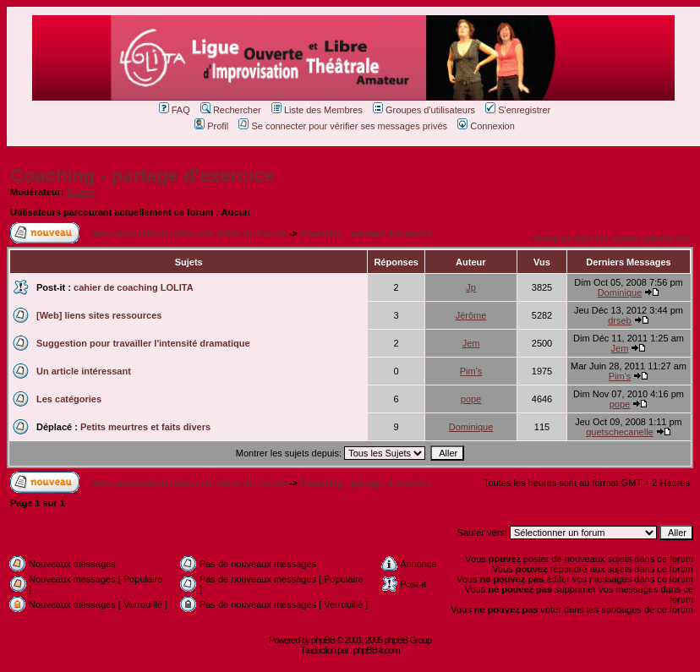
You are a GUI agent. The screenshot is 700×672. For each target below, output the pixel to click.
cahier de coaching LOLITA (134, 287)
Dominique (620, 292)
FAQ (174, 110)
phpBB (323, 640)
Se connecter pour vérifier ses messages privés (342, 126)
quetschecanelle (620, 432)
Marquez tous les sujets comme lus (611, 238)
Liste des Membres (317, 110)
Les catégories (68, 399)
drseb (620, 320)
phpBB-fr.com (376, 650)
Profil (211, 126)
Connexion (486, 126)
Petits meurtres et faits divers (145, 427)
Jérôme (471, 315)
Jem (471, 343)
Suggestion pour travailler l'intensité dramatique (143, 343)
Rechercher (230, 110)
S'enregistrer (517, 110)
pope (471, 399)
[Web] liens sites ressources (98, 315)
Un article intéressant (83, 371)
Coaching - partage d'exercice (142, 175)
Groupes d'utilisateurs (424, 110)
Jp (471, 287)
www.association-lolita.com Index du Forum (189, 233)
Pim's (471, 371)
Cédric (81, 192)
